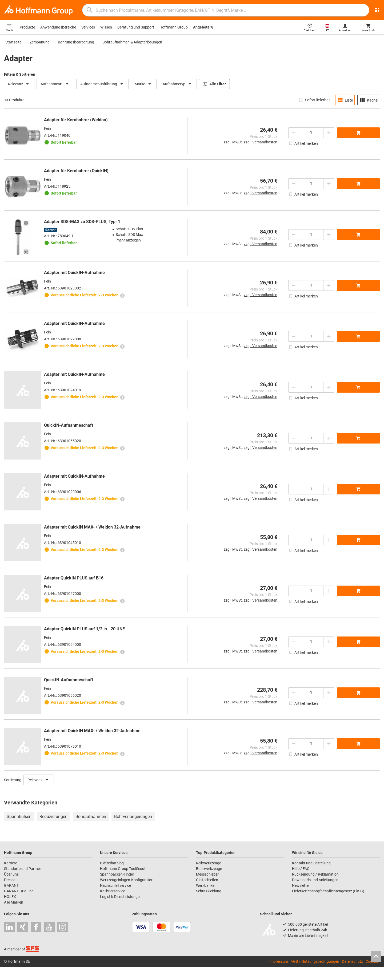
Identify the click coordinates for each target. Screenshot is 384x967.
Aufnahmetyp (178, 84)
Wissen (106, 27)
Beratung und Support (135, 27)
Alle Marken (13, 902)
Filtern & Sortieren (19, 74)
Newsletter (301, 885)
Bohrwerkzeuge (209, 869)
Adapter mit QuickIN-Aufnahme (74, 272)
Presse (9, 880)
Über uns (11, 874)
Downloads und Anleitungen (315, 880)
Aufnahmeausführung (102, 84)
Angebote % (203, 27)
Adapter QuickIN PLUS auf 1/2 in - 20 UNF (84, 628)
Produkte (27, 27)
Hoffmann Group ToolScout (123, 869)
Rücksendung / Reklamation (315, 874)
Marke (144, 84)
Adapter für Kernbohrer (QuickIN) (76, 170)
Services (88, 27)
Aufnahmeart (55, 84)
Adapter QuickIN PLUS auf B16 (73, 578)
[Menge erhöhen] (328, 132)
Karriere (10, 863)
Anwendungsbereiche (58, 27)
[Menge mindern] (293, 132)
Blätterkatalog (112, 863)
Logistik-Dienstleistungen (121, 897)
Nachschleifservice (115, 885)
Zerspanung (40, 42)
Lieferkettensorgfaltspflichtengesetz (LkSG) (328, 891)
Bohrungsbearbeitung (76, 42)
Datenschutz (352, 961)
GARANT (11, 885)
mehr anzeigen (129, 240)
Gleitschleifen (207, 880)
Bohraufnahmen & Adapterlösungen (132, 42)
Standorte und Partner (22, 869)
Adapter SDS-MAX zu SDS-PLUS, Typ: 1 (82, 221)
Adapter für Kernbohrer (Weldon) (76, 119)
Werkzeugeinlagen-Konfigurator (126, 880)
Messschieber (207, 874)
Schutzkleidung (208, 891)
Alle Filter (214, 84)
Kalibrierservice (112, 891)
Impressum (278, 961)
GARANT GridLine (18, 891)
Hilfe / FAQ (301, 869)
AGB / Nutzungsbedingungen (315, 961)
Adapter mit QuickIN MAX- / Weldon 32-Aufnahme (92, 527)
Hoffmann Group (173, 27)
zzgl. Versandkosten (260, 142)
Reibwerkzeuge (208, 863)
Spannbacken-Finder (117, 874)
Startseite (13, 42)
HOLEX (10, 897)
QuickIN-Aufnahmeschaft (68, 425)
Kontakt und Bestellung (311, 863)
